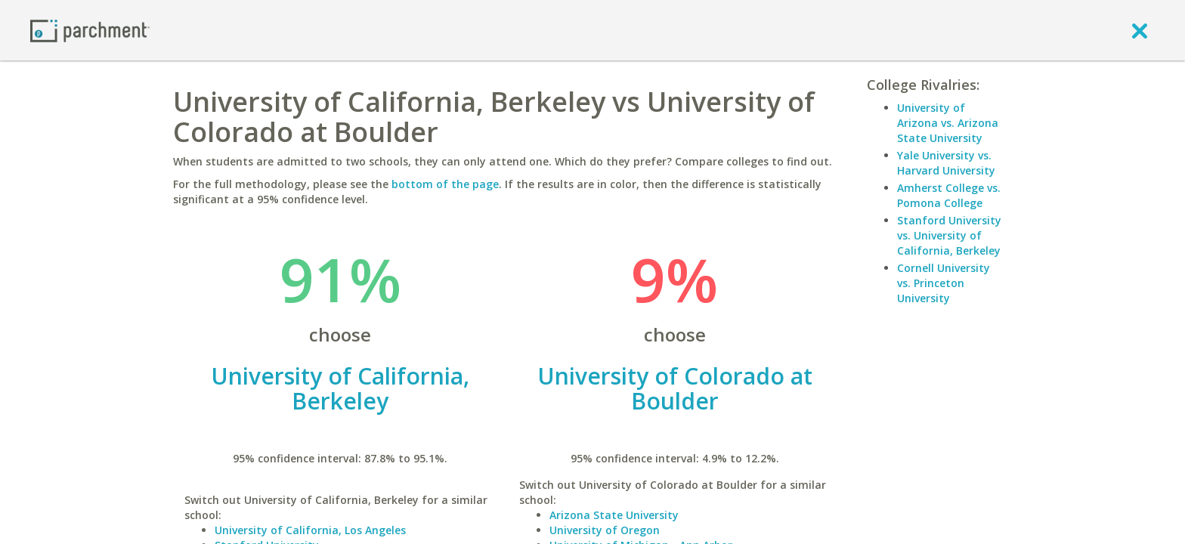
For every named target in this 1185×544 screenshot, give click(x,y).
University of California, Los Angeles (310, 530)
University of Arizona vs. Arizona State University (947, 122)
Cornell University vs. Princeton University (943, 283)
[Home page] (90, 30)
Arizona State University (614, 515)
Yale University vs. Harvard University (946, 163)
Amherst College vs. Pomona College (949, 195)
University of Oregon (604, 530)
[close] (1140, 30)
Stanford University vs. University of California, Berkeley (949, 235)
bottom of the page (445, 184)
